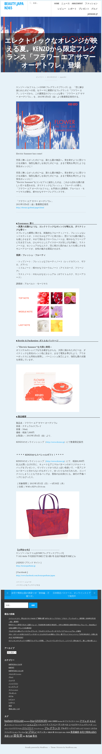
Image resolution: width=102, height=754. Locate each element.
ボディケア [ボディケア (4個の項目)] (80, 731)
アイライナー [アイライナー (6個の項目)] (70, 724)
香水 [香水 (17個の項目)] (35, 738)
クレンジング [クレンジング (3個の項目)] (19, 727)
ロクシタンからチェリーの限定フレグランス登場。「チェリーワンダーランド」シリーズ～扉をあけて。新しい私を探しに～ (53, 643)
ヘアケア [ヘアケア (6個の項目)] (72, 731)
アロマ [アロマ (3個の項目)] (77, 724)
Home (56, 3)
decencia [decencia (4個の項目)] (27, 724)
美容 (10, 708)
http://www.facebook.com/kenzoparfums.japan (39, 578)
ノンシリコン (13, 686)
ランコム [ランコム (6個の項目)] (21, 735)
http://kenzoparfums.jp (27, 568)
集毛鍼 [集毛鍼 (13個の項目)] (29, 738)
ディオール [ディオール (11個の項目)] (63, 727)
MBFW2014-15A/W (15, 667)
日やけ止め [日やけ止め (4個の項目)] (58, 735)
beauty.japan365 (14, 5)
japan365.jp (92, 14)
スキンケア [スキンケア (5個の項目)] (42, 727)
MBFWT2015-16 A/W (16, 673)
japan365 (63, 77)
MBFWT (11, 670)
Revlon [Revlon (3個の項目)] (60, 724)
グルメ (94, 8)
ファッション (91, 3)
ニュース (65, 3)
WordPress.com (71, 750)
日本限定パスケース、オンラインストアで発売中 (72, 597)
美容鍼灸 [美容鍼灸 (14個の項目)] (74, 734)
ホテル (11, 699)
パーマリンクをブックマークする (28, 588)
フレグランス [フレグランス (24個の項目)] (52, 730)
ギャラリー (40, 77)
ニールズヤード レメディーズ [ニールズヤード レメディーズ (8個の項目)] (80, 727)
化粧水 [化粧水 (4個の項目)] (50, 735)
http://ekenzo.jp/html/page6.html (32, 207)
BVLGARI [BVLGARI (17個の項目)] (19, 723)
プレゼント (84, 8)
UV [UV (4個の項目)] (64, 724)
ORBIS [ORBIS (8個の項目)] (55, 723)
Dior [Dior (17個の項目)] (32, 723)
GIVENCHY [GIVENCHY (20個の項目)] (41, 723)
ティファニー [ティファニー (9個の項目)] (52, 727)
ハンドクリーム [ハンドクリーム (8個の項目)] (15, 731)
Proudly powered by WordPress (36, 750)
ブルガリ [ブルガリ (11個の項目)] (65, 730)
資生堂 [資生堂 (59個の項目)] (17, 738)
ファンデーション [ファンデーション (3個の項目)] (39, 731)
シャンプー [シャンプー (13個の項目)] (32, 727)
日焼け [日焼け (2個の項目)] (64, 735)
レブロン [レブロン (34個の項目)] (31, 734)
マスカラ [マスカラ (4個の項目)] (87, 731)
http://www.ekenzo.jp (56, 441)
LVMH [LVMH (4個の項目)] (50, 724)
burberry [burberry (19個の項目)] (9, 723)
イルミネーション (15, 677)
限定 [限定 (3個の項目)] (24, 739)
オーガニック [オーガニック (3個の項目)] (11, 727)
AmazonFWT (77, 3)
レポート (72, 8)
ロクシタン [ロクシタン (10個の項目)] (42, 734)
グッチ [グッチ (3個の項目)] (25, 727)
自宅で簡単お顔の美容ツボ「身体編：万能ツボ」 (30, 597)
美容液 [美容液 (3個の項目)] (68, 735)
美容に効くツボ (14, 712)
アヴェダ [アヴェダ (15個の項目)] (84, 723)
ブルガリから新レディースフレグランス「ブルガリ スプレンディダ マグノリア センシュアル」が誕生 (45, 634)
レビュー (62, 8)
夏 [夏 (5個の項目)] (53, 735)
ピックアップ (13, 689)
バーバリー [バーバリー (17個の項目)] (27, 730)
